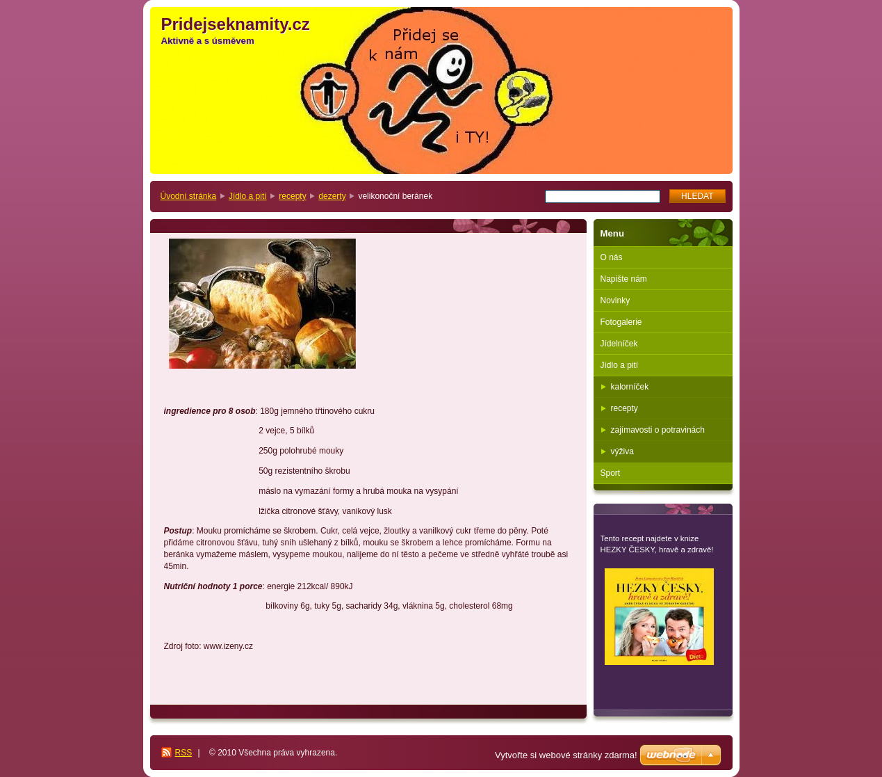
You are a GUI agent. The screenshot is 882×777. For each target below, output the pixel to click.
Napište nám (624, 279)
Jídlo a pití (248, 196)
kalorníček (630, 387)
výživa (622, 451)
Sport (611, 473)
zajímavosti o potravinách (658, 430)
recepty (292, 196)
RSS (184, 753)
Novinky (615, 300)
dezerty (331, 196)
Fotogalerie (621, 322)
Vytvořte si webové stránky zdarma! (566, 755)
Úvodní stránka (189, 196)
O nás (612, 257)
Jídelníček (619, 344)
